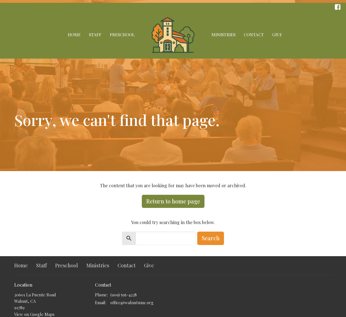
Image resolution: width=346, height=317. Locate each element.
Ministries (223, 34)
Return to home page (173, 201)
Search (211, 238)
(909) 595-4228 (123, 294)
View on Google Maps (34, 314)
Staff (95, 34)
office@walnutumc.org (131, 302)
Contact (254, 34)
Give (277, 34)
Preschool (122, 34)
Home (74, 34)
